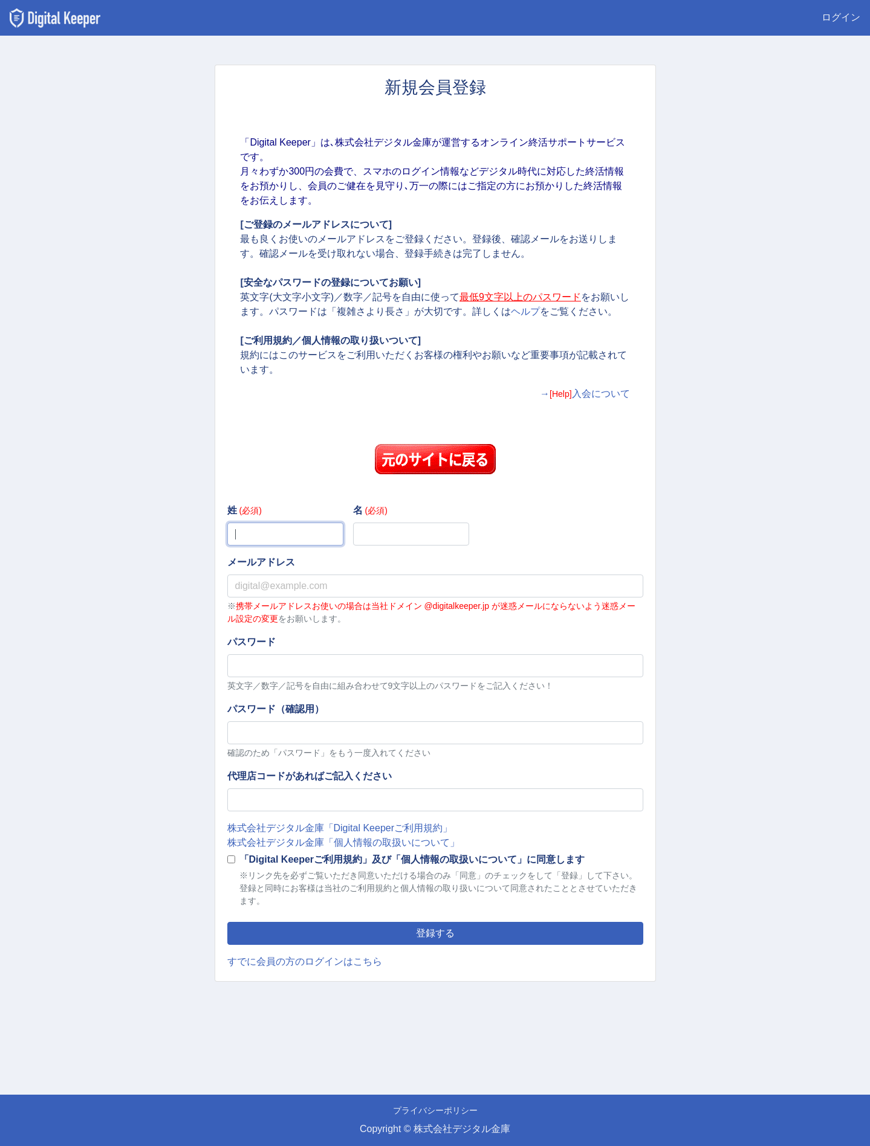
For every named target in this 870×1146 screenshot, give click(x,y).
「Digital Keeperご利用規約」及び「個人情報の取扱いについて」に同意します (412, 859)
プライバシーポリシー (435, 1110)
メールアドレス (261, 562)
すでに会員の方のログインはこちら (304, 961)
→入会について (585, 393)
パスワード (251, 642)
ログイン (841, 17)
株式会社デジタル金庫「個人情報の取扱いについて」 (343, 842)
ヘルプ (525, 311)
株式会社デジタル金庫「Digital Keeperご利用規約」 (340, 828)
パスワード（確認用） (275, 709)
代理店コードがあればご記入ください (309, 776)
